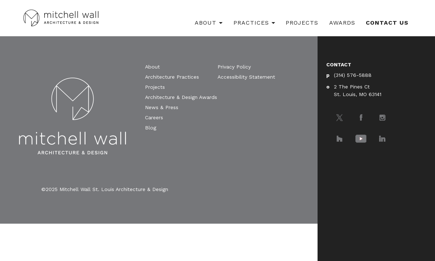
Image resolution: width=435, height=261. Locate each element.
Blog (150, 127)
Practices (251, 22)
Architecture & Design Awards (181, 97)
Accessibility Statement (246, 77)
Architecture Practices (172, 77)
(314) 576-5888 (353, 75)
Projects (302, 22)
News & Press (161, 107)
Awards (342, 22)
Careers (154, 117)
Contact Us (387, 22)
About (205, 22)
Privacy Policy (234, 67)
